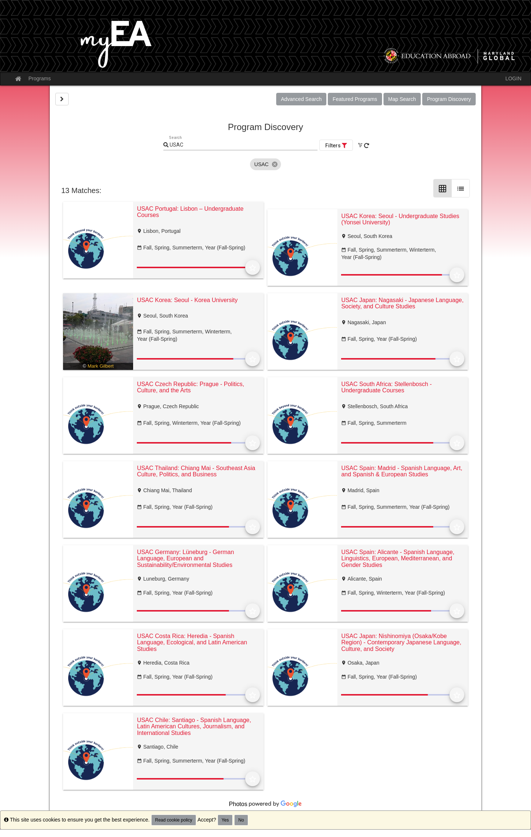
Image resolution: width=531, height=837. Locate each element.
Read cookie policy (173, 820)
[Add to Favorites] (252, 267)
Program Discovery (449, 99)
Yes (225, 820)
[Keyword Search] (243, 145)
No (241, 820)
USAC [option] (265, 164)
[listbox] (266, 164)
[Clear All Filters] (360, 145)
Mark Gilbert (100, 366)
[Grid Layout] (442, 188)
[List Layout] (460, 188)
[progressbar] (191, 267)
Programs (39, 78)
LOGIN (513, 78)
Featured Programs (355, 99)
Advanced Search (301, 99)
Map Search (402, 99)
